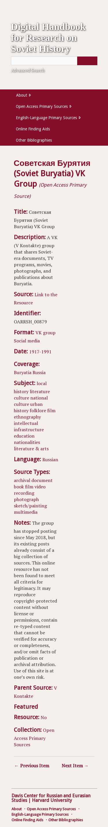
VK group (45, 332)
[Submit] (87, 61)
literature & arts (31, 448)
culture (21, 398)
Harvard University (52, 800)
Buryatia (22, 372)
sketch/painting (30, 505)
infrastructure (29, 429)
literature (40, 391)
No (44, 717)
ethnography (27, 417)
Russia (39, 372)
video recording (30, 489)
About (21, 95)
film (51, 410)
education (24, 436)
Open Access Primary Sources (42, 106)
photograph (26, 499)
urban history (28, 407)
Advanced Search (27, 70)
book (19, 486)
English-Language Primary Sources (46, 117)
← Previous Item (31, 765)
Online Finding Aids (33, 129)
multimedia (25, 512)
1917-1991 (40, 351)
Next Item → (75, 765)
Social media (27, 340)
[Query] (54, 61)
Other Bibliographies (34, 140)
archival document (33, 480)
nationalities (27, 442)
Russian (50, 459)
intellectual (26, 423)
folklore (38, 410)
